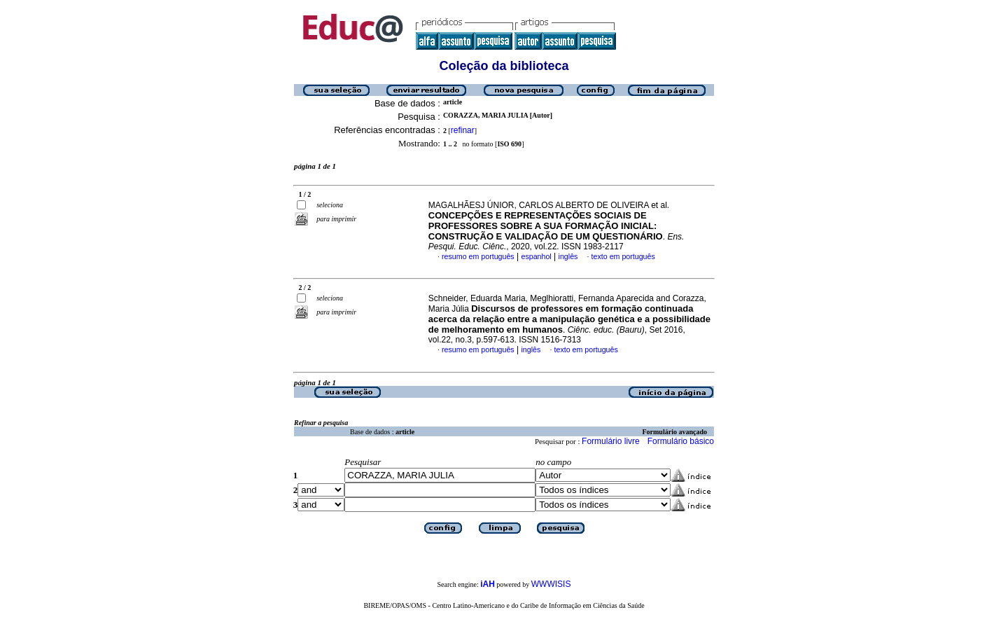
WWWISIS (551, 584)
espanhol (536, 256)
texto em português (623, 256)
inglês (568, 256)
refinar (463, 130)
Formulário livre (611, 441)
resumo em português (478, 256)
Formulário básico (681, 441)
